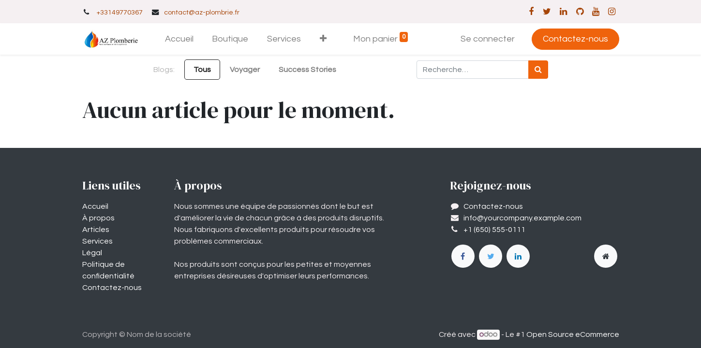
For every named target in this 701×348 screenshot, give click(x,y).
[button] (323, 39)
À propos (98, 218)
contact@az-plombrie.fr (201, 12)
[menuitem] (179, 39)
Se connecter (488, 39)
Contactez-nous (575, 39)
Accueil (95, 206)
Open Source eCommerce (572, 334)
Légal (92, 253)
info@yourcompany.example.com (522, 218)
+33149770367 (119, 12)
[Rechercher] (538, 69)
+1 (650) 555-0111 (494, 229)
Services (97, 241)
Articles (95, 229)
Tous (202, 69)
